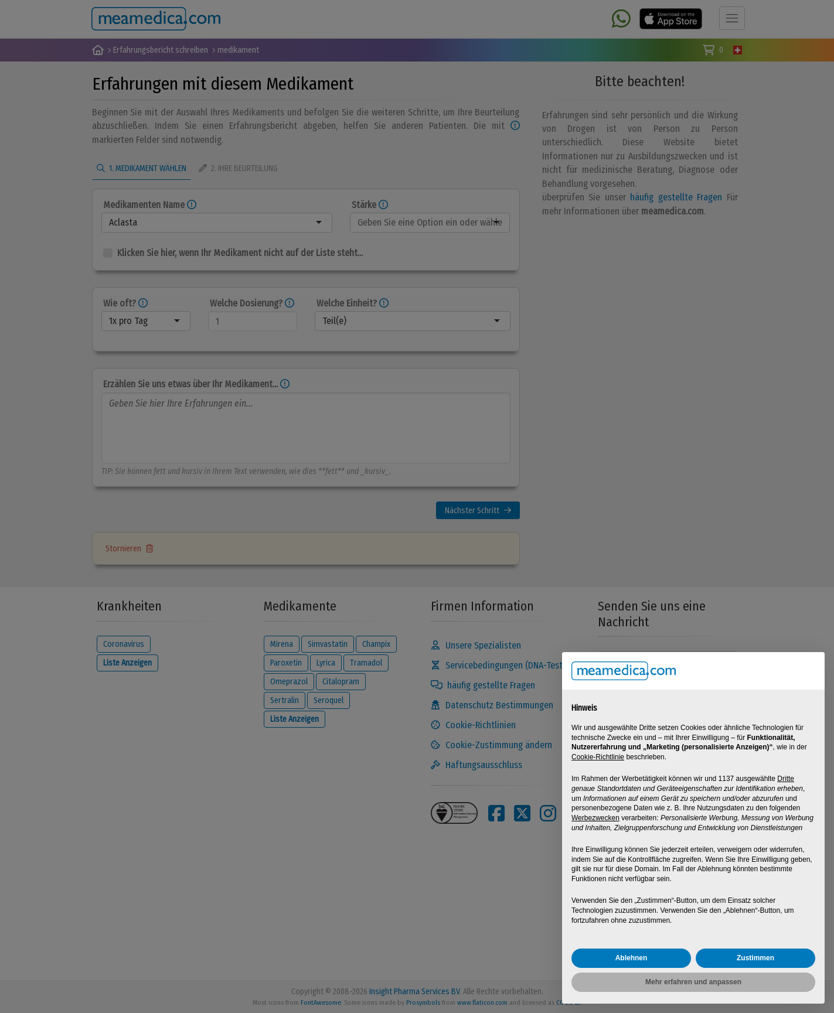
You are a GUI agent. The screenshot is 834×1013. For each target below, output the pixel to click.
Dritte (785, 779)
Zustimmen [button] (755, 958)
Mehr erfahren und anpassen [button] (693, 982)
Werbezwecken (595, 818)
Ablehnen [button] (631, 958)
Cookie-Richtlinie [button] (597, 757)
